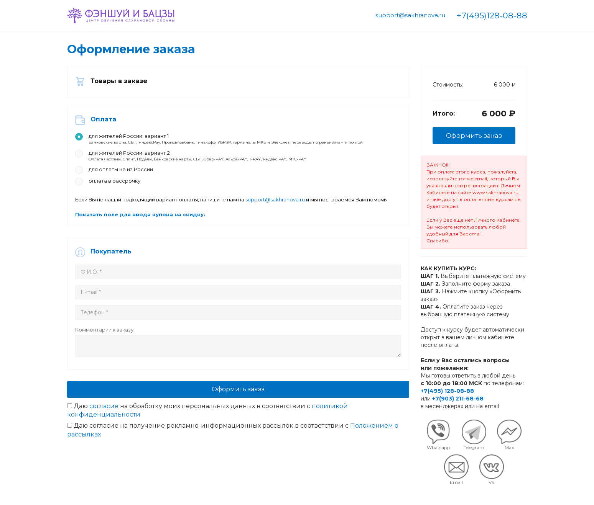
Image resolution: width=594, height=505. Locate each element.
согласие (103, 427)
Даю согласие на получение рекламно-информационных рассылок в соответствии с (232, 452)
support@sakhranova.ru (410, 15)
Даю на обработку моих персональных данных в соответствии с (207, 432)
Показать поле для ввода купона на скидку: (155, 225)
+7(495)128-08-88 (492, 15)
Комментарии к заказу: (120, 348)
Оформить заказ (238, 411)
